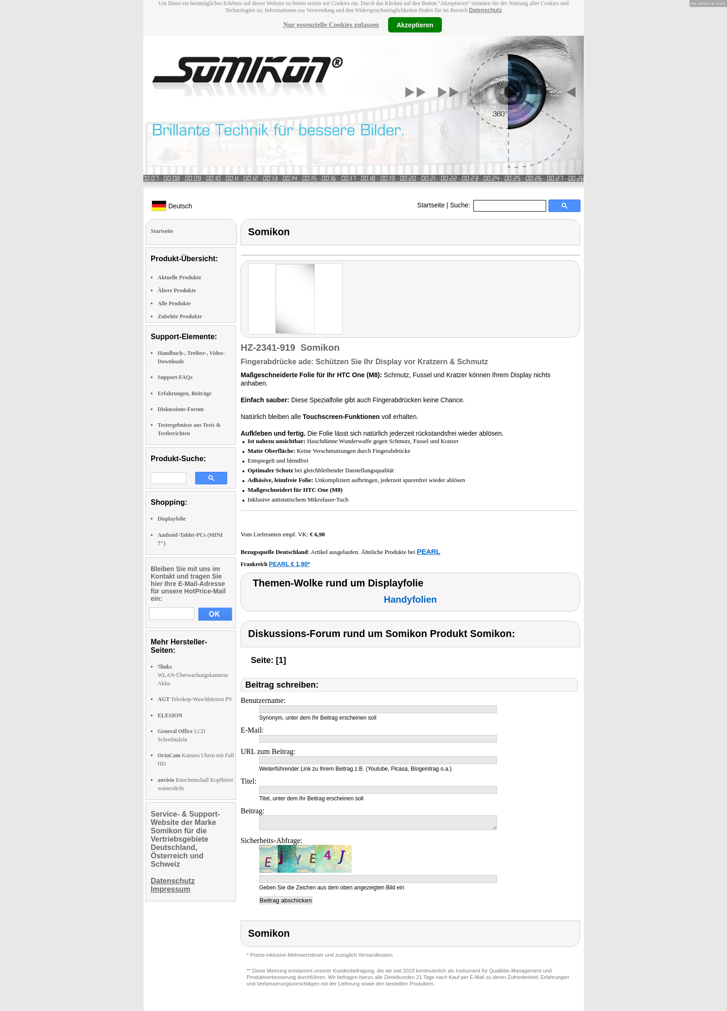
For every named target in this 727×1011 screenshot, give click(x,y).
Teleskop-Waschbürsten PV (195, 699)
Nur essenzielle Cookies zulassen (331, 24)
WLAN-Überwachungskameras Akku (193, 675)
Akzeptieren (414, 24)
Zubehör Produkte (180, 316)
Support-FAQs (175, 377)
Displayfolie (172, 518)
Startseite (431, 205)
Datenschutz (485, 10)
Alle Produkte (174, 303)
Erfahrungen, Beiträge (184, 393)
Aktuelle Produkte (179, 277)
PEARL (428, 551)
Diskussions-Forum (181, 409)
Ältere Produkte (177, 290)
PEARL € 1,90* (289, 563)
